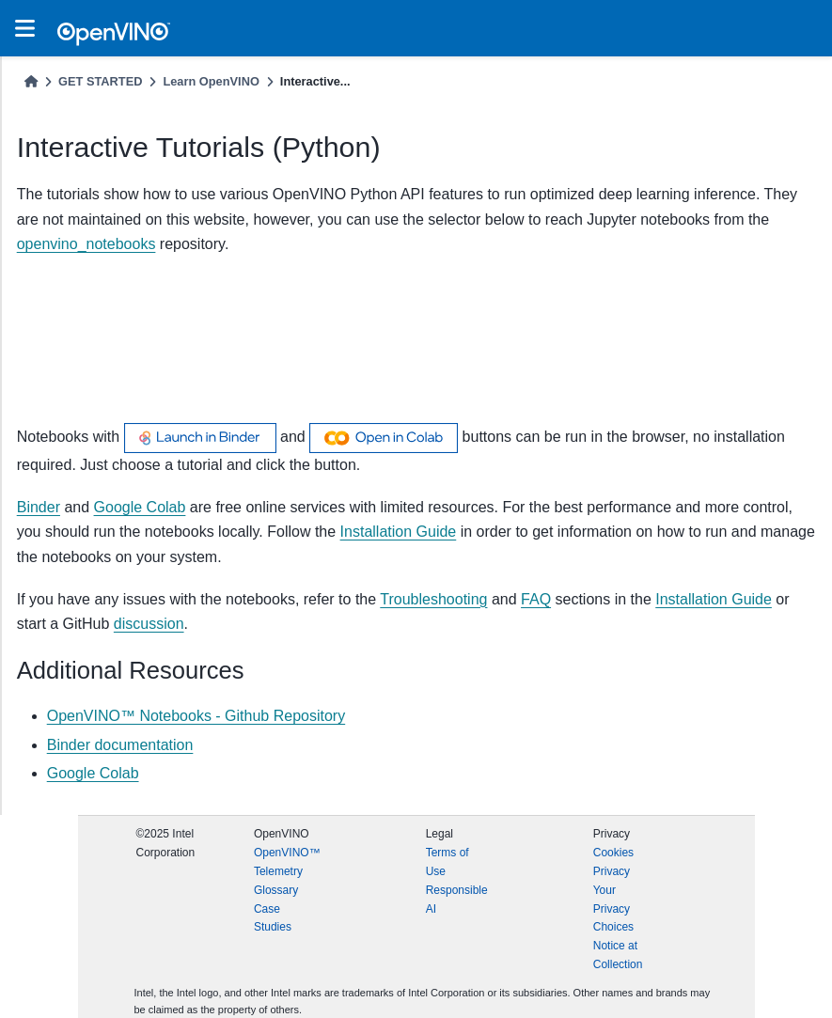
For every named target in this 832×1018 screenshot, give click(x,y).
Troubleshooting (433, 599)
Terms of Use (447, 862)
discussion (149, 624)
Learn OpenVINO (211, 81)
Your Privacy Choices (613, 909)
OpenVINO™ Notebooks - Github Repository (196, 716)
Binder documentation (120, 745)
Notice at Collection (618, 955)
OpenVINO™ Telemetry (287, 862)
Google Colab (140, 507)
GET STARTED (100, 81)
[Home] (31, 81)
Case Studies (272, 918)
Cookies (613, 852)
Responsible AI (457, 900)
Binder (38, 507)
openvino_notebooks (86, 244)
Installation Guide (713, 599)
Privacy (611, 871)
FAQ (536, 599)
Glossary (276, 890)
